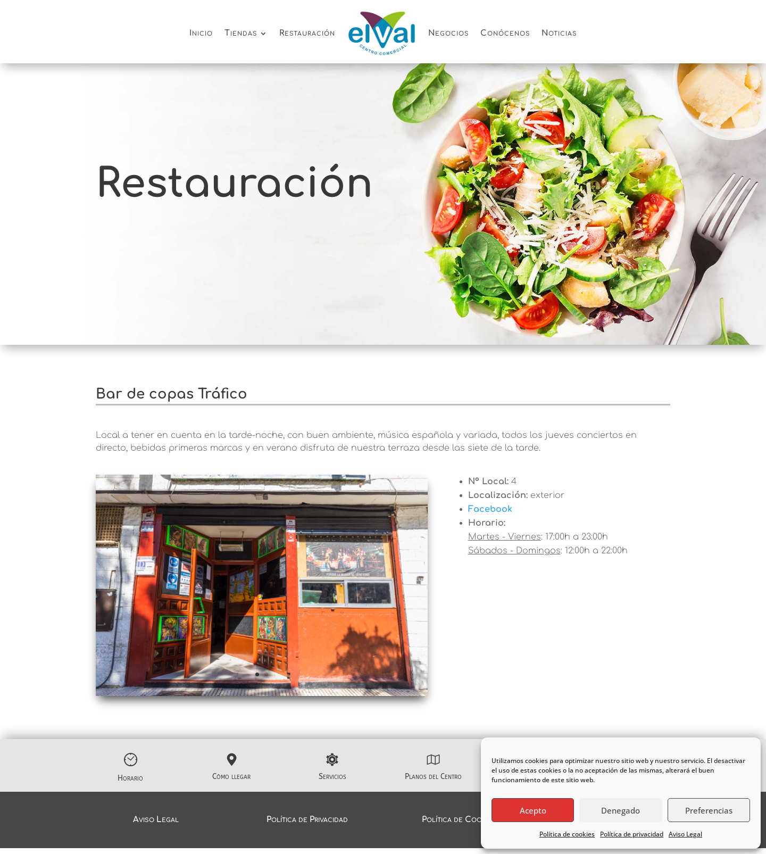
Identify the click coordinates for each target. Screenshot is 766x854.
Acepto (533, 810)
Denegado (620, 810)
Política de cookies (567, 834)
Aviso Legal (685, 834)
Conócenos (505, 33)
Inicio (201, 33)
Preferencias (708, 810)
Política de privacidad (631, 834)
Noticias (559, 33)
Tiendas (240, 33)
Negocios (448, 33)
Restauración (307, 33)
